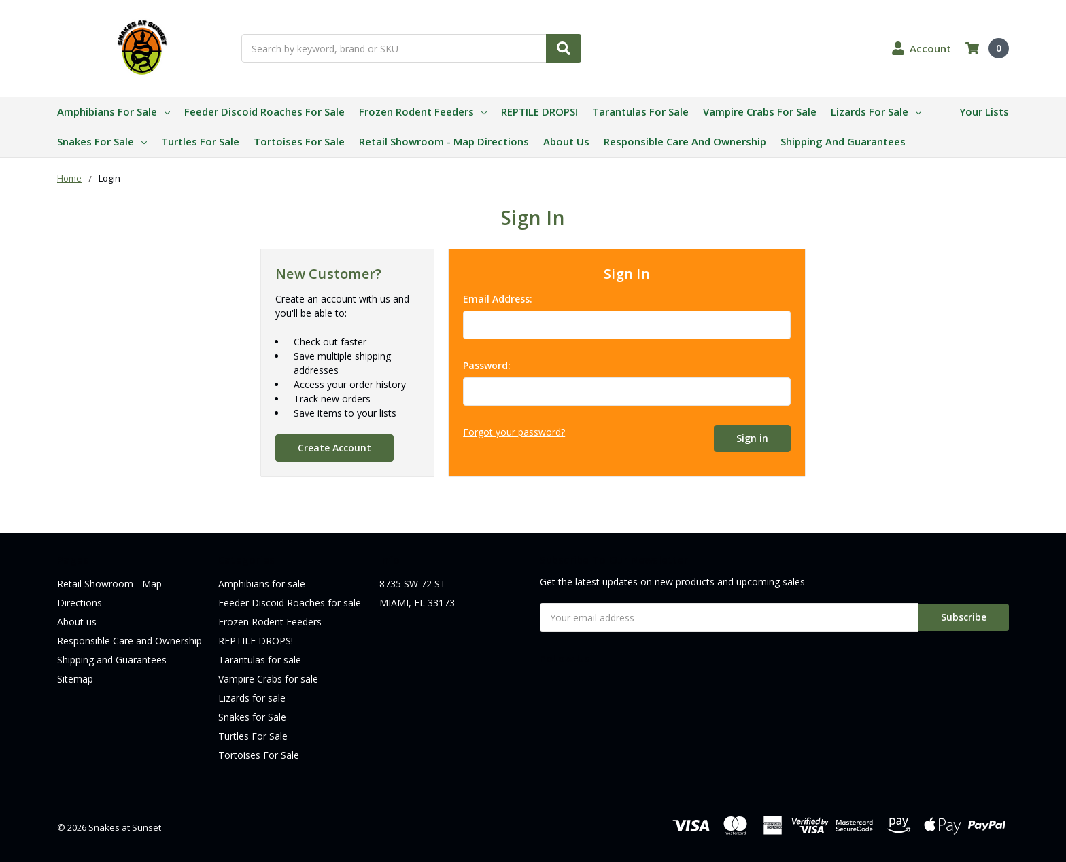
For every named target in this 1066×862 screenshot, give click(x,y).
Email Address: (497, 298)
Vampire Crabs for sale (759, 111)
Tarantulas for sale (640, 111)
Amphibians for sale (113, 111)
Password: (487, 365)
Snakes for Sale (102, 141)
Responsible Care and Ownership (685, 141)
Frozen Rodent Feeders (423, 111)
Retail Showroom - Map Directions (444, 141)
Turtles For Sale (200, 141)
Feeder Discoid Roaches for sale (264, 111)
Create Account (334, 447)
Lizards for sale (876, 111)
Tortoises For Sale (299, 141)
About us (566, 141)
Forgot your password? (514, 432)
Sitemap (75, 678)
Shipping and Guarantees (843, 141)
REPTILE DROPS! (539, 111)
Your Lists (984, 111)
